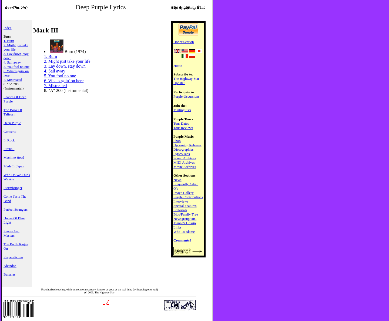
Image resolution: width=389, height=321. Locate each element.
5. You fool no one (16, 67)
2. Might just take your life (67, 61)
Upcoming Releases (187, 145)
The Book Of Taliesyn (13, 112)
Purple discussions (186, 96)
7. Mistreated (13, 80)
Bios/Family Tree (185, 214)
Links (177, 227)
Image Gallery (183, 193)
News (177, 180)
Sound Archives (184, 158)
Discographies (183, 149)
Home (177, 66)
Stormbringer (13, 188)
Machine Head (14, 157)
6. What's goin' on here (63, 80)
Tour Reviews (183, 128)
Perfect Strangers (16, 209)
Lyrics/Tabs (181, 154)
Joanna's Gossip (184, 223)
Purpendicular (13, 257)
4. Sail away (12, 62)
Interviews (180, 201)
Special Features (185, 206)
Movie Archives (184, 167)
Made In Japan (14, 166)
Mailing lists (182, 110)
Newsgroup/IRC (184, 219)
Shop (177, 141)
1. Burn (9, 41)
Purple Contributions (188, 197)
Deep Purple (12, 123)
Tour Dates (181, 123)
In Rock (9, 140)
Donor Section (183, 42)
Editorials (180, 210)
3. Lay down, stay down (65, 66)
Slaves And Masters (11, 233)
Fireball (9, 149)
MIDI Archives (184, 162)
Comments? (182, 240)
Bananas (9, 274)
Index (8, 28)
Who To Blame (184, 232)
